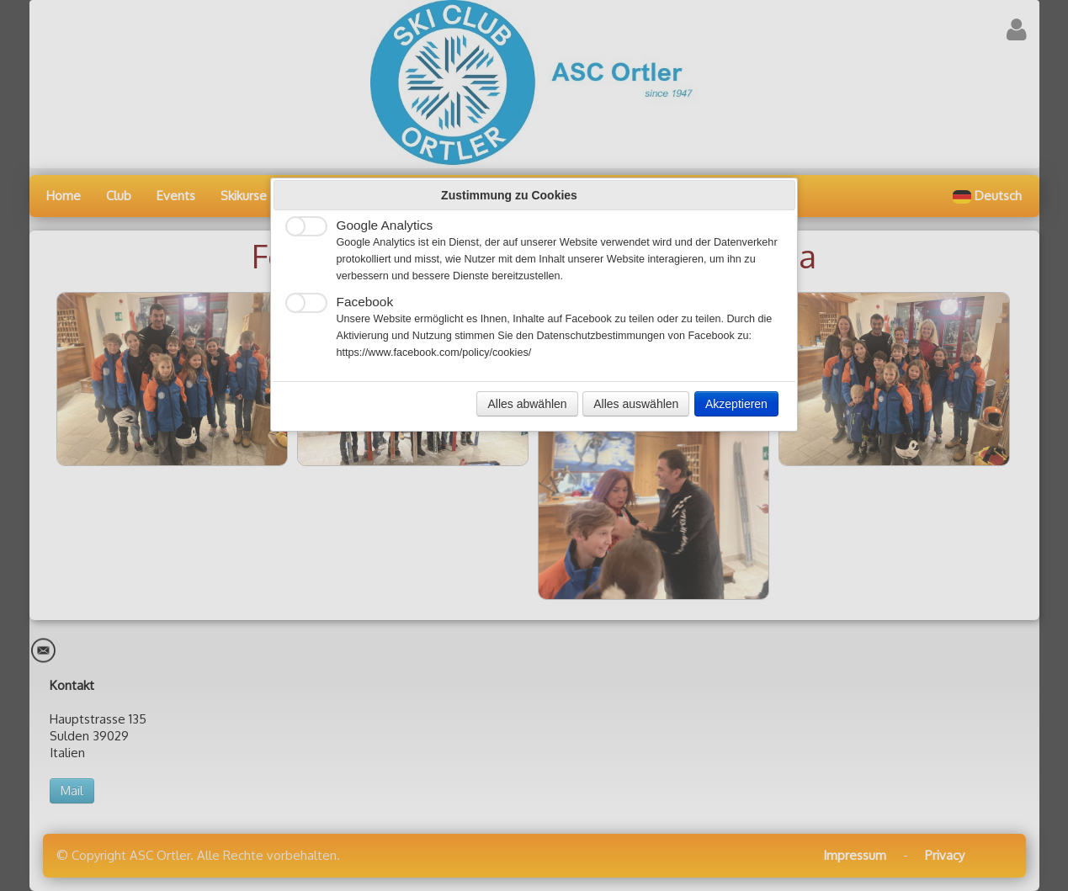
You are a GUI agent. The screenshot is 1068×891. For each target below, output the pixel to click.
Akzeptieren (736, 404)
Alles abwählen (526, 404)
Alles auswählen (635, 404)
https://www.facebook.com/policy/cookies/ (434, 352)
